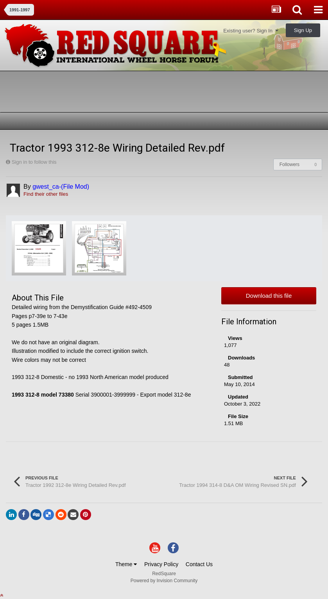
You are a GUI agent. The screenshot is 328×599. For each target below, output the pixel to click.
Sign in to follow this (34, 162)
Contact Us (199, 564)
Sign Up (303, 30)
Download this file (269, 295)
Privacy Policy (161, 564)
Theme (126, 564)
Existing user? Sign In (250, 31)
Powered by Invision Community (164, 580)
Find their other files (45, 194)
